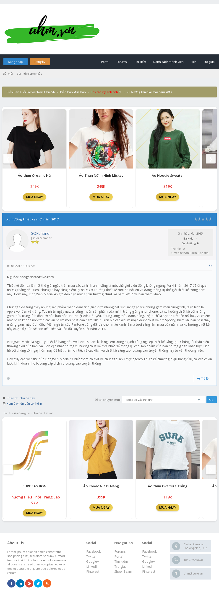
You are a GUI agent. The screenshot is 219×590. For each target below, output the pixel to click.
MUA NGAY (34, 197)
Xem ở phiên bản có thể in (24, 403)
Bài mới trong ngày (29, 74)
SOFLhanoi (41, 233)
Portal (105, 62)
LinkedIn (148, 566)
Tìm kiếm (140, 62)
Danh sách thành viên (168, 62)
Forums (122, 62)
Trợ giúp (209, 62)
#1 (210, 265)
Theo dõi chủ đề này (21, 398)
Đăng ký (39, 62)
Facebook (149, 551)
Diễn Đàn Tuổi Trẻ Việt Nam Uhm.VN (31, 92)
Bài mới (8, 74)
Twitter (147, 556)
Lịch (193, 62)
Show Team (123, 571)
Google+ (148, 561)
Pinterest (148, 571)
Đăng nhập (15, 62)
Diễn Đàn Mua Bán (73, 92)
